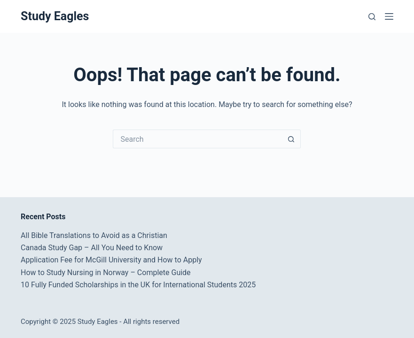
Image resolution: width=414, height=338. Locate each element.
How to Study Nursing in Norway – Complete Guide (106, 272)
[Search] (371, 16)
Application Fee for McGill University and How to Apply (111, 259)
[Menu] (389, 16)
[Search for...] (197, 139)
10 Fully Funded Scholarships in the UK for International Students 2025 (138, 284)
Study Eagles (55, 16)
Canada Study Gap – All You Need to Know (92, 247)
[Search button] (291, 139)
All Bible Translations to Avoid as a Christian (94, 235)
